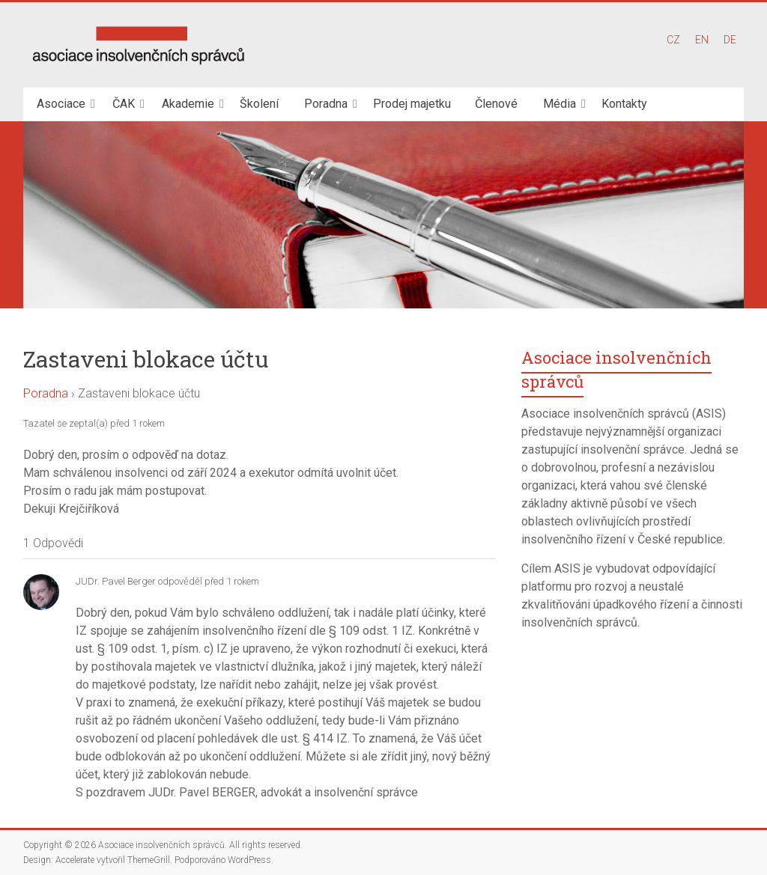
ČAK (123, 104)
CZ (673, 40)
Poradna (326, 104)
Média (559, 104)
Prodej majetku (412, 104)
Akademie (188, 104)
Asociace (61, 104)
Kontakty (624, 104)
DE (730, 40)
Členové (496, 104)
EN (702, 40)
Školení (259, 104)
